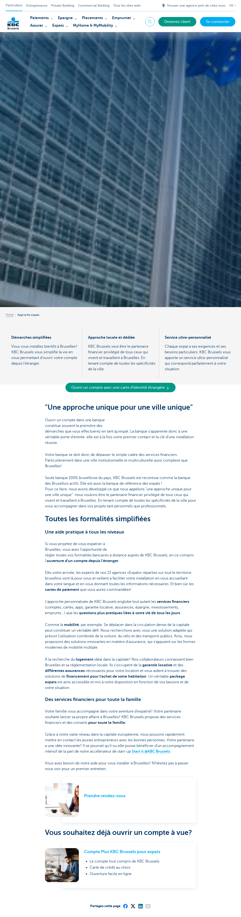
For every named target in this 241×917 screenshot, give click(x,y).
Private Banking (62, 5)
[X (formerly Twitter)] (133, 906)
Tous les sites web (126, 5)
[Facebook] (125, 906)
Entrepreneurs (36, 5)
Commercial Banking (93, 5)
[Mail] (148, 906)
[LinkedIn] (140, 906)
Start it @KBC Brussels (151, 751)
